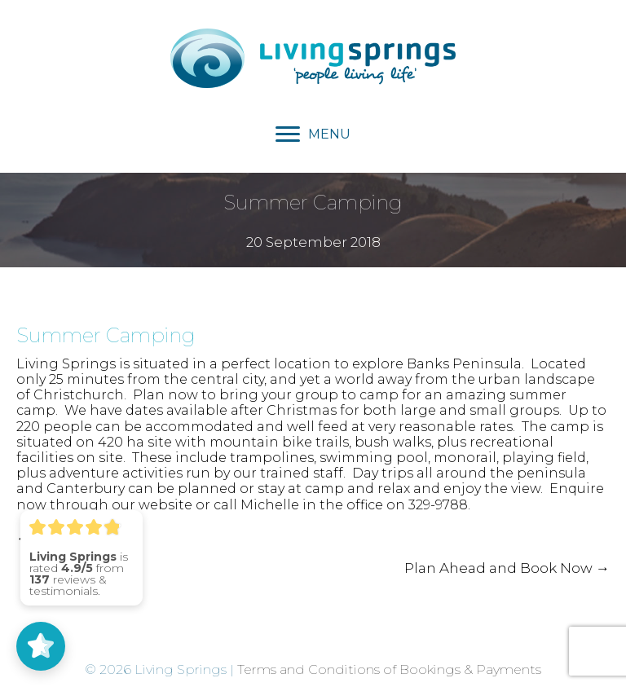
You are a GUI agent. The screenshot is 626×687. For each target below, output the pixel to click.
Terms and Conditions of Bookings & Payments (389, 669)
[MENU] (313, 134)
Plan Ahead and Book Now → (507, 568)
